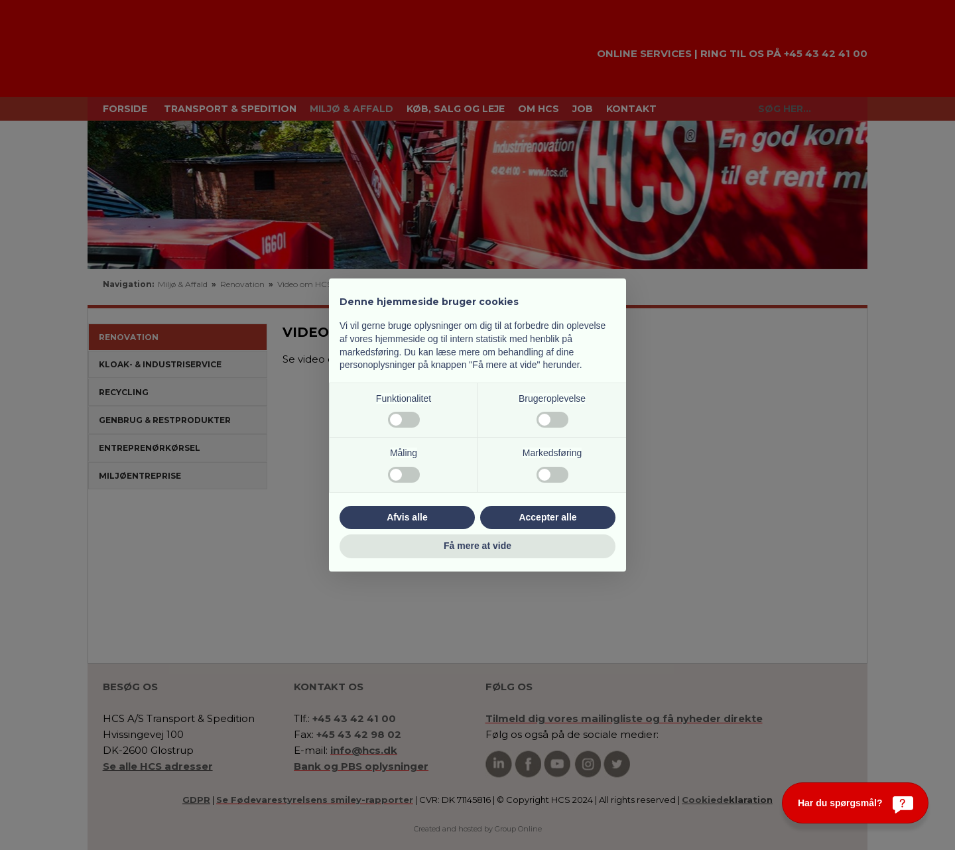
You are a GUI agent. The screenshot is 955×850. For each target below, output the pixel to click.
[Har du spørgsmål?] (855, 802)
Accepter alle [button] (547, 517)
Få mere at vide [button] (477, 545)
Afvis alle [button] (407, 517)
